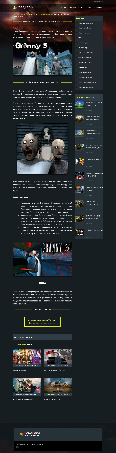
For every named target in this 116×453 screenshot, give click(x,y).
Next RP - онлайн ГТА (54, 371)
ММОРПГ (80, 38)
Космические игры (84, 77)
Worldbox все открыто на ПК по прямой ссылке (93, 133)
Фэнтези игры (82, 48)
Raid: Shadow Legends (24, 399)
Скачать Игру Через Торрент (42, 321)
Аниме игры (81, 67)
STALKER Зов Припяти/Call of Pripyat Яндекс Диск (94, 204)
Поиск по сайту (95, 8)
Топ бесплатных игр (84, 62)
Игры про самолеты (84, 23)
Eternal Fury (19, 371)
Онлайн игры (76, 8)
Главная (62, 8)
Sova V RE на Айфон (93, 159)
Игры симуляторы (83, 72)
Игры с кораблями (84, 28)
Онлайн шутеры (82, 43)
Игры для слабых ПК (47, 14)
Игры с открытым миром (86, 82)
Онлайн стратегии (83, 57)
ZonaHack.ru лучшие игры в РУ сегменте (26, 14)
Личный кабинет (97, 1)
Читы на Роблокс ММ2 (94, 230)
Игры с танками (83, 33)
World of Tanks (52, 399)
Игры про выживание (84, 87)
